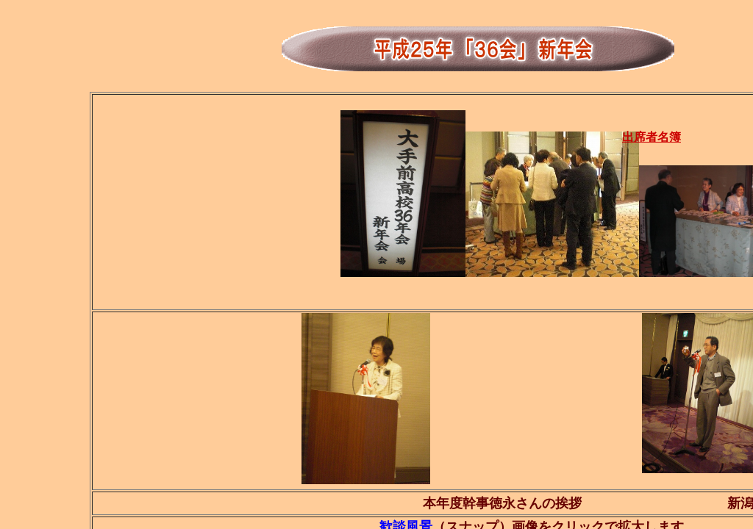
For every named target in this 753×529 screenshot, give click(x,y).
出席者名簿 (651, 137)
